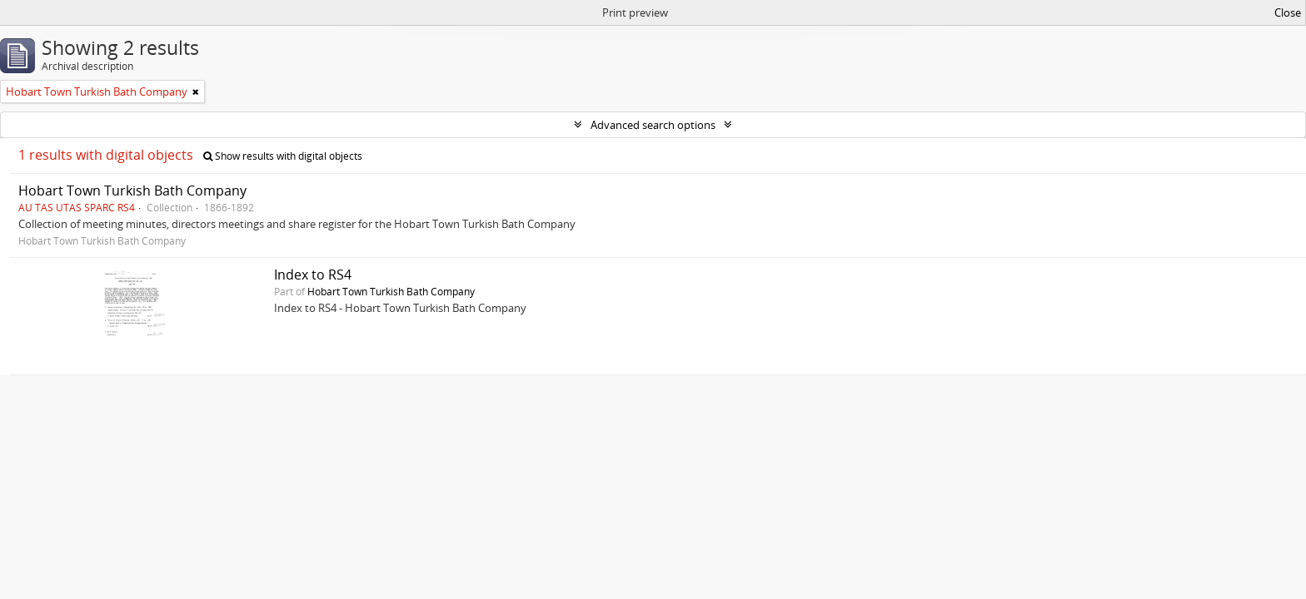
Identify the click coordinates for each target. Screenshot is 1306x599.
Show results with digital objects (282, 156)
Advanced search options (653, 124)
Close (1287, 12)
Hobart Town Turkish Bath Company (132, 190)
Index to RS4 (312, 274)
